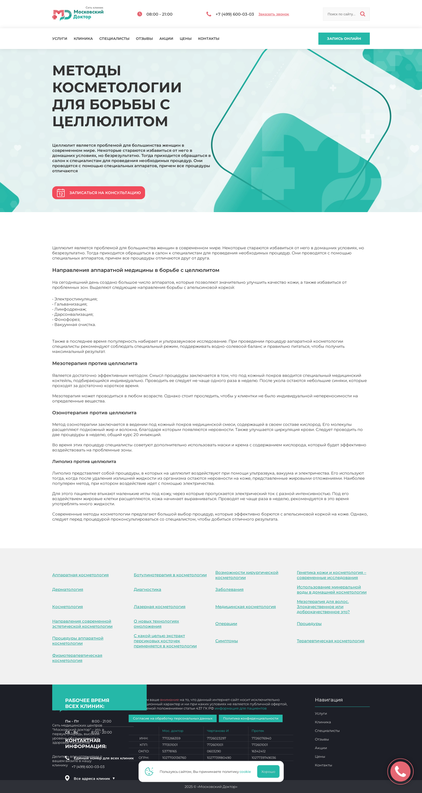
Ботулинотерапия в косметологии (170, 574)
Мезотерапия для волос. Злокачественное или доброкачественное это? (323, 606)
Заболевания (229, 589)
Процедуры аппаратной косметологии (77, 641)
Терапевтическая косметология (330, 640)
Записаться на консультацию (105, 193)
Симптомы (226, 640)
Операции (226, 623)
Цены (186, 38)
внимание (169, 699)
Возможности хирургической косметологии (246, 575)
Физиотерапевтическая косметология (77, 658)
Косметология (67, 606)
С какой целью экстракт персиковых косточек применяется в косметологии (165, 640)
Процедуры (309, 623)
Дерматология (67, 589)
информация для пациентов (241, 708)
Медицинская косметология (245, 606)
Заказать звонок (273, 14)
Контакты (208, 38)
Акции (166, 38)
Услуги (59, 38)
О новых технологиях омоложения (156, 624)
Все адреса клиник (94, 778)
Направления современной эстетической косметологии (82, 624)
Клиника (83, 38)
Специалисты (114, 38)
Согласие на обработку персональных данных (172, 718)
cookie (247, 771)
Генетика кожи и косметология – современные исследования (331, 575)
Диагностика (147, 589)
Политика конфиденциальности (250, 718)
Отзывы (144, 38)
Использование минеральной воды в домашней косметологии (332, 589)
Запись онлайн (344, 38)
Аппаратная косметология (80, 574)
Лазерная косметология (159, 606)
